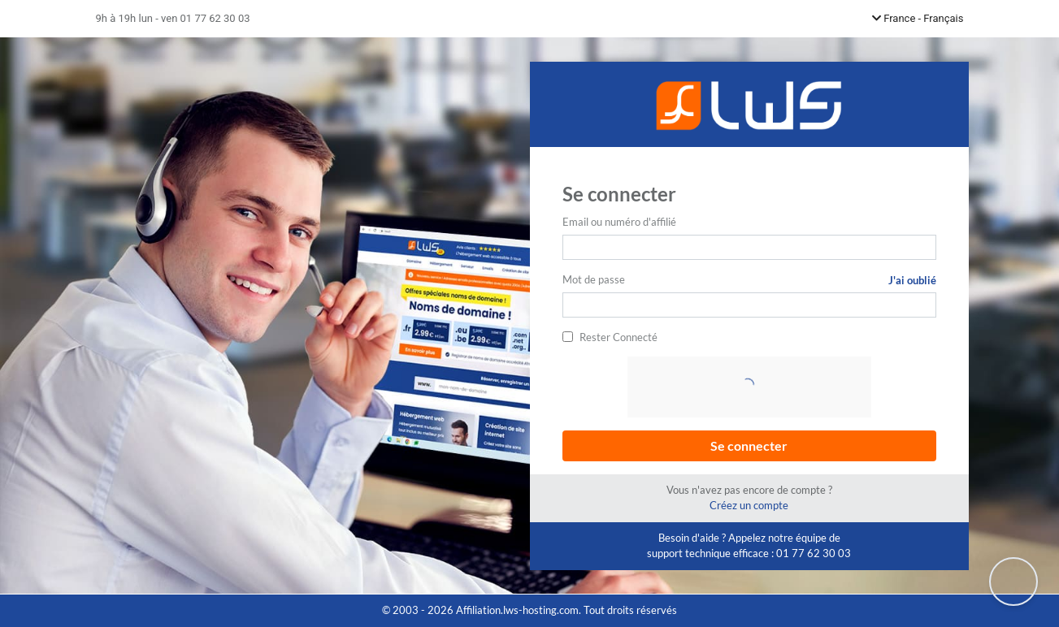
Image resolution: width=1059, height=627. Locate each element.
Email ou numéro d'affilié (619, 221)
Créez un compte (749, 505)
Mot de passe (593, 279)
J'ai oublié (912, 280)
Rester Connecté (618, 337)
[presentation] (751, 388)
